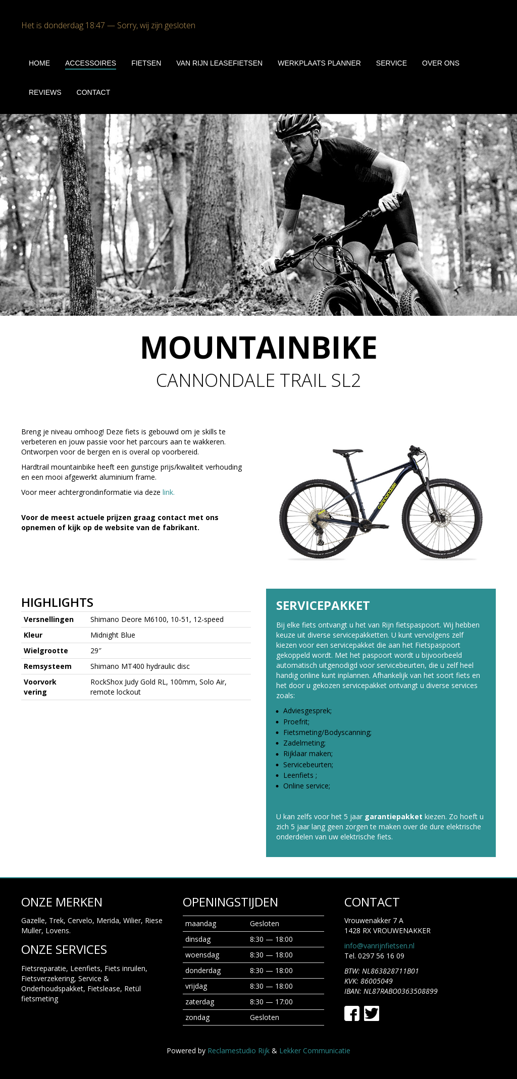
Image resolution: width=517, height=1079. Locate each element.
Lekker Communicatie (314, 1050)
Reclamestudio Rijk (239, 1050)
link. (169, 492)
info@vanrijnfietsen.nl (379, 945)
